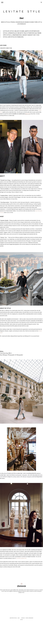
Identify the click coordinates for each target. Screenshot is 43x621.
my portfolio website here (21, 558)
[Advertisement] (21, 604)
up (21, 619)
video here (27, 113)
